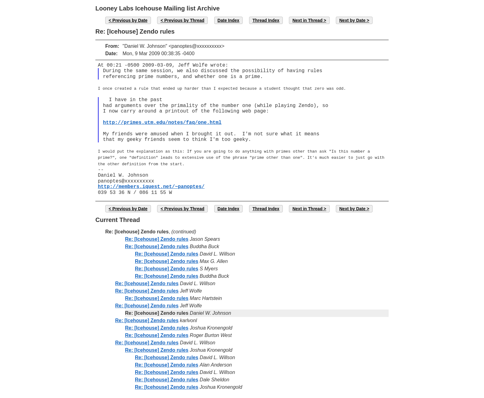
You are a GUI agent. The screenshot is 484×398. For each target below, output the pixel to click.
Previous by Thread (184, 20)
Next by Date (352, 20)
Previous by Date (130, 20)
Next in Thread (307, 20)
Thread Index (265, 20)
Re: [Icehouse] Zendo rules (156, 236)
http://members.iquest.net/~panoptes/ (151, 184)
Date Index (229, 20)
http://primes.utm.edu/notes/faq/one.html (162, 122)
